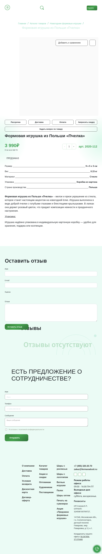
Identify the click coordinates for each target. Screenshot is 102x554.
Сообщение (9, 415)
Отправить (14, 437)
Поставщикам (46, 492)
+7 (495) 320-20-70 (83, 466)
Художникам (45, 487)
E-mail (7, 280)
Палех (60, 490)
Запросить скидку (86, 122)
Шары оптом (63, 495)
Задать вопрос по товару (51, 129)
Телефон (8, 404)
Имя (6, 269)
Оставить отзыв (14, 327)
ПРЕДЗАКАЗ (13, 158)
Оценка (7, 292)
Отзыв (7, 301)
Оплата (63, 122)
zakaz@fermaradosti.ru (85, 469)
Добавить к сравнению (69, 43)
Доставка (39, 122)
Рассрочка (15, 122)
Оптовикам (45, 482)
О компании (28, 466)
